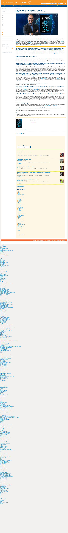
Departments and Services (5, 405)
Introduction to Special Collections (6, 423)
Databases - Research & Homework (6, 283)
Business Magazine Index (4, 291)
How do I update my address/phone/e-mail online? (7, 26)
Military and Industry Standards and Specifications (9, 340)
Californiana (2, 421)
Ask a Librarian (5, 39)
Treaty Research (3, 351)
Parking (1, 430)
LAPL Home (2, 244)
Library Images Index (4, 306)
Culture (19, 198)
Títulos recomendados (4, 491)
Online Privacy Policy (57, 240)
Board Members (3, 463)
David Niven (61, 79)
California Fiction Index (4, 294)
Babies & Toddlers (3, 390)
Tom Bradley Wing (3, 441)
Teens (19, 229)
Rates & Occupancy (3, 446)
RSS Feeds (2, 264)
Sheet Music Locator (4, 348)
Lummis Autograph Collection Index (6, 307)
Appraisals (2, 420)
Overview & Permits (3, 363)
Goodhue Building (3, 434)
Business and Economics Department (7, 407)
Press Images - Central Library (5, 485)
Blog (38, 240)
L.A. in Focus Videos (4, 254)
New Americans (21, 218)
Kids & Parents (5, 10)
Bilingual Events (3, 391)
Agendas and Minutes (4, 461)
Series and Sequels (3, 314)
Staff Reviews (2, 263)
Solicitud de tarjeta (3, 478)
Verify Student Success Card (5, 354)
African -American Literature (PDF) (6, 324)
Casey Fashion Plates (4, 297)
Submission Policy (3, 271)
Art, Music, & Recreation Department (7, 406)
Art (18, 191)
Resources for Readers (4, 265)
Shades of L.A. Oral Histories (5, 358)
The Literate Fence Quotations (5, 437)
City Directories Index (4, 299)
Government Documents (4, 286)
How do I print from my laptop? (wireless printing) (8, 20)
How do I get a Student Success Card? (7, 17)
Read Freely (2, 281)
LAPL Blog (18, 8)
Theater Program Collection (5, 317)
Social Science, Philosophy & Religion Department (9, 417)
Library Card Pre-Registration (5, 473)
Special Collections (21, 224)
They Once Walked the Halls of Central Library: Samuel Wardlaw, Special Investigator (34, 172)
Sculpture (2, 438)
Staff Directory (2, 487)
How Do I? (4, 14)
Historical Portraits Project (5, 433)
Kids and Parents (21, 208)
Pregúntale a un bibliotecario (5, 475)
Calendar (1, 392)
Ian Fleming (36, 53)
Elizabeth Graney (20, 180)
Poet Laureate (2, 279)
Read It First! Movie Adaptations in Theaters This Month (28, 179)
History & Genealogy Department (6, 410)
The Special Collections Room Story (6, 427)
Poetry (19, 222)
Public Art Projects (3, 436)
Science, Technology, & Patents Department (8, 416)
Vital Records (2, 352)
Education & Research (17, 5)
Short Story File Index (4, 315)
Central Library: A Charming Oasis (24, 159)
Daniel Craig (59, 78)
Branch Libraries (21, 194)
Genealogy (20, 202)
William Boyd (42, 51)
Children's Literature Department (6, 408)
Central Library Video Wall (5, 432)
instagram (5, 55)
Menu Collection (3, 308)
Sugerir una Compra (3, 477)
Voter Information (3, 385)
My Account (2, 245)
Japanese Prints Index (4, 305)
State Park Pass (3, 380)
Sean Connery (44, 78)
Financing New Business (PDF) (6, 330)
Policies (1, 445)
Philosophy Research (4, 344)
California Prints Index (4, 296)
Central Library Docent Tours (5, 442)
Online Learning (21, 219)
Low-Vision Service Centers (5, 414)
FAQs (52, 240)
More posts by (20, 133)
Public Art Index (3, 312)
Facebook (3, 55)
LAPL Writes (20, 211)
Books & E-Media (6, 5)
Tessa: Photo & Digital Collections (6, 356)
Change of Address (3, 471)
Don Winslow (47, 105)
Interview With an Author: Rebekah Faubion (25, 153)
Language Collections (4, 273)
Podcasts (1, 276)
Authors (19, 192)
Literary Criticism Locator (4, 337)
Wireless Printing (3, 386)
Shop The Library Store (4, 452)
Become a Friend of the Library (5, 449)
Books (19, 193)
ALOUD (1, 277)
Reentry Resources (3, 377)
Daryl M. (17, 11)
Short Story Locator (3, 349)
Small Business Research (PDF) (6, 350)
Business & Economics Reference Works (7, 292)
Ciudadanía (2, 492)
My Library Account (61, 1)
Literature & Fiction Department (6, 413)
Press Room (2, 481)
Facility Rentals (3, 444)
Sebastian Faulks (61, 50)
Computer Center (3, 409)
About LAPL (62, 5)
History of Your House (4, 334)
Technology (20, 227)
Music (19, 217)
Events (37, 5)
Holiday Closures (3, 447)
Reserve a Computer (6, 37)
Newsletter (10, 55)
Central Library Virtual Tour (5, 443)
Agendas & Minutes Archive (5, 462)
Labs (19, 209)
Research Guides (3, 322)
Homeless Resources (4, 372)
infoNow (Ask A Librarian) (4, 470)
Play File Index (2, 311)
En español (20, 200)
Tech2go (1, 382)
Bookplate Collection (4, 290)
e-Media (19, 199)
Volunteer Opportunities (4, 488)
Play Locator (2, 345)
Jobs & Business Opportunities (5, 479)
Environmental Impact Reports (5, 301)
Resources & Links (3, 365)
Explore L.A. (2, 371)
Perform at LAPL (3, 480)
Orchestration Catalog (4, 310)
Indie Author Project (3, 269)
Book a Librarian (5, 41)
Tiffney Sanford (19, 160)
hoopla (1, 258)
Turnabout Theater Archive (5, 319)
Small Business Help (4, 366)
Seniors (1, 379)
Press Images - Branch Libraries (6, 484)
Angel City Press (3, 457)
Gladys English (3, 303)
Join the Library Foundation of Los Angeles (8, 450)
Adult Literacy (2, 360)
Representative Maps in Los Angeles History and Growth (10, 346)
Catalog (1, 249)
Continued (19, 157)
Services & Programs (29, 5)
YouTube (8, 55)
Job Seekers (20, 207)
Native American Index (4, 309)
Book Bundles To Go (4, 248)
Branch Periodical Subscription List (6, 250)
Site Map (63, 240)
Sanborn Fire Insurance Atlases (6, 347)
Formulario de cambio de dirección (6, 476)
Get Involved (55, 5)
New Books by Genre (4, 262)
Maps (19, 214)
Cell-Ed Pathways (3, 364)
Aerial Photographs (3, 323)
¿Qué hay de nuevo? (4, 490)
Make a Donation (3, 451)
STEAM (19, 225)
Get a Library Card (52, 1)
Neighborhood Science (4, 387)
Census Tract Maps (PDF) (5, 328)
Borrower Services (3, 464)
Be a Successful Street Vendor (5, 362)
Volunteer (2, 453)
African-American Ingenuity (5, 325)
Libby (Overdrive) (3, 274)
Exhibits (19, 201)
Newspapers (2, 342)
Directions (2, 429)
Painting (1, 435)
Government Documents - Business (6, 304)
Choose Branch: (5, 44)
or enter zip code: (3, 49)
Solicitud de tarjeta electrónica (5, 474)
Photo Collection (21, 221)
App (35, 240)
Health (19, 203)
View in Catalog (33, 122)
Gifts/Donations (3, 422)
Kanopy (1, 253)
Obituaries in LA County (4, 343)
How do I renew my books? (8, 24)
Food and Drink (3, 331)
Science (19, 223)
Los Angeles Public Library (17, 2)
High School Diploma (4, 287)
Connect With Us (43, 240)
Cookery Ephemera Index (4, 300)
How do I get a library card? (8, 15)
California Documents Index (5, 293)
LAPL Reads (20, 210)
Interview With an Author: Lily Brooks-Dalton (26, 166)
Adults (1, 389)
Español (4, 8)
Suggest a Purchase (3, 472)
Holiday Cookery (3, 335)
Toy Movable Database (4, 318)
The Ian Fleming (19, 50)
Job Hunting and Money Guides (6, 336)
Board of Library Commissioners (6, 460)
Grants (1, 333)
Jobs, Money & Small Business (5, 373)
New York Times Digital (4, 255)
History (19, 206)
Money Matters (21, 215)
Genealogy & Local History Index (6, 302)
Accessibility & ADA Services (5, 456)
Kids (1, 398)
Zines (19, 230)
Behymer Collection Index (4, 289)
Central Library (20, 196)
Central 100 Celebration (4, 394)
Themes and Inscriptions (4, 439)
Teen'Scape (2, 428)
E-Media (1, 251)
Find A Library (5, 43)
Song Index (2, 316)
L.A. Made (2, 399)
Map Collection (2, 338)
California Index (3, 295)
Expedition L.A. (3, 395)
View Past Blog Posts (21, 145)
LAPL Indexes (2, 288)
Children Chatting (3, 278)
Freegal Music (2, 252)
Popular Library (3, 415)
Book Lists (2, 261)
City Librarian (2, 465)
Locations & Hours (46, 5)
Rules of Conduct (3, 486)
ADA (33, 240)
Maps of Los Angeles (4, 339)
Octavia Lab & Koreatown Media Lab (7, 376)
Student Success (21, 226)
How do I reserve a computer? (7, 22)
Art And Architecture (3, 431)
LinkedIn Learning (3, 320)
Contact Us (48, 240)
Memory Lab (2, 374)
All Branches (2, 403)
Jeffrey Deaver (35, 51)
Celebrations (20, 195)
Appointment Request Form (5, 419)
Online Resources (3, 268)
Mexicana (2, 424)
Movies (19, 216)
